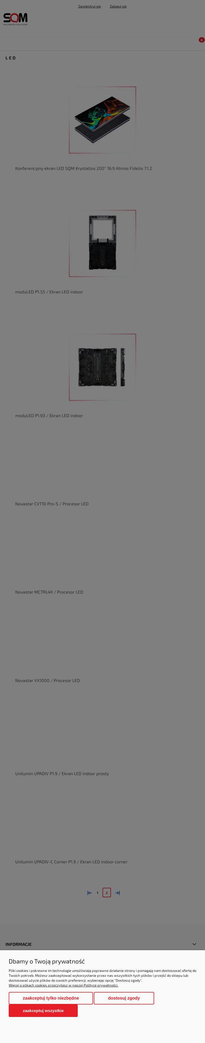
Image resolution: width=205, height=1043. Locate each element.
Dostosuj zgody (124, 998)
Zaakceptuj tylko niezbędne (51, 998)
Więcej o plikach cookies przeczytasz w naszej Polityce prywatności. (63, 985)
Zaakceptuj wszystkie (43, 1010)
